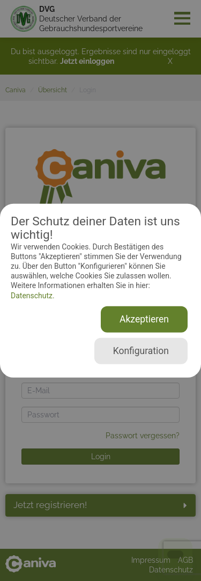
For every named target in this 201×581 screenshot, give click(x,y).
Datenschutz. (33, 295)
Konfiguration (141, 350)
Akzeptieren (144, 319)
